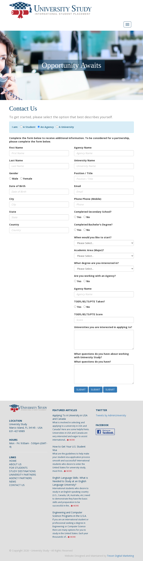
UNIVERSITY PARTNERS (22, 474)
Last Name (16, 160)
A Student (29, 127)
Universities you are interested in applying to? (103, 327)
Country (14, 224)
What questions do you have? (92, 361)
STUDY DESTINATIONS (22, 471)
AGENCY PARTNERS (20, 478)
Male (15, 178)
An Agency (47, 127)
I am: (15, 127)
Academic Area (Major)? (89, 250)
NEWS (12, 481)
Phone (78, 199)
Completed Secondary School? (92, 211)
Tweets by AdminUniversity (111, 415)
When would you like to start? (92, 237)
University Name (84, 160)
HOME (12, 460)
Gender (13, 173)
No (88, 217)
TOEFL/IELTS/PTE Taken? (89, 301)
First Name (16, 147)
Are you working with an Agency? (95, 275)
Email (77, 186)
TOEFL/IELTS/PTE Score (88, 314)
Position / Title (83, 173)
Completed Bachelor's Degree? (93, 224)
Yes (79, 217)
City (11, 199)
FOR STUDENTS (18, 467)
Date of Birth (17, 186)
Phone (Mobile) (92, 199)
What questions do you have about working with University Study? (101, 355)
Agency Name (83, 147)
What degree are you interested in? (96, 263)
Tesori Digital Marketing (120, 555)
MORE (71, 440)
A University (66, 127)
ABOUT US (15, 464)
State (12, 211)
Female (27, 178)
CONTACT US (17, 485)
